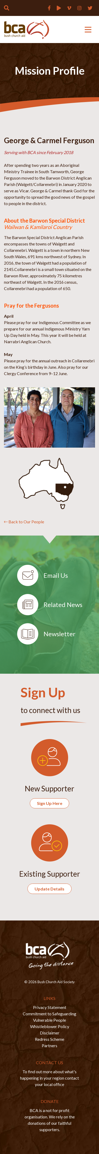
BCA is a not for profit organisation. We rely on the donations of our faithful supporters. (50, 1120)
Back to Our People (24, 521)
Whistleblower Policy (49, 1026)
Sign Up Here (49, 803)
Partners (49, 1045)
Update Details (49, 888)
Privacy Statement (49, 1007)
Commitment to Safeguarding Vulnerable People (49, 1017)
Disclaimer (49, 1032)
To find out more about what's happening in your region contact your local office (49, 1078)
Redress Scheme (49, 1039)
